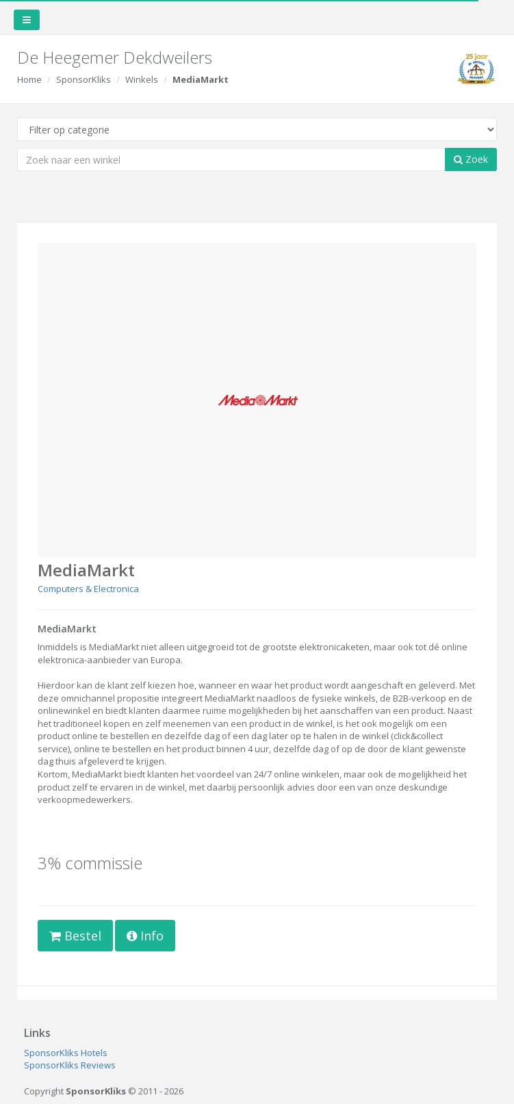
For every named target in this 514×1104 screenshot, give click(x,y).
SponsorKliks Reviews (70, 1065)
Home (29, 79)
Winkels (141, 79)
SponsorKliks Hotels (65, 1053)
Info (145, 935)
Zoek (471, 159)
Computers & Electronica (88, 588)
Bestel (75, 935)
